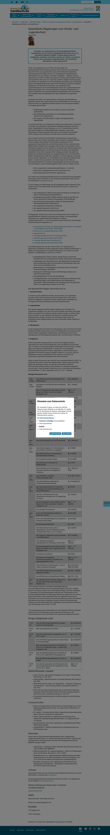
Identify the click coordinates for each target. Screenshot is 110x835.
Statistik (40, 426)
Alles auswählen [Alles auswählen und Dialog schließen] (67, 433)
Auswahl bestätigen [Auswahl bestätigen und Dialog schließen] (55, 433)
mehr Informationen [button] (45, 423)
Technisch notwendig (51, 421)
